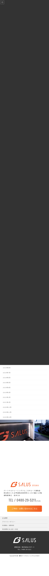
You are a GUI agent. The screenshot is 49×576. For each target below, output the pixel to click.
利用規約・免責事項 (8, 525)
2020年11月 (7, 412)
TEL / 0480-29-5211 (25, 500)
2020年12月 (7, 407)
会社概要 (4, 518)
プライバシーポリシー (8, 522)
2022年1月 (7, 397)
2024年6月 (7, 377)
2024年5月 (7, 382)
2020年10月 (7, 417)
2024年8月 (7, 368)
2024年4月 (7, 387)
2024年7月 (7, 372)
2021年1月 (7, 402)
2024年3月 (7, 392)
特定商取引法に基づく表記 (10, 529)
